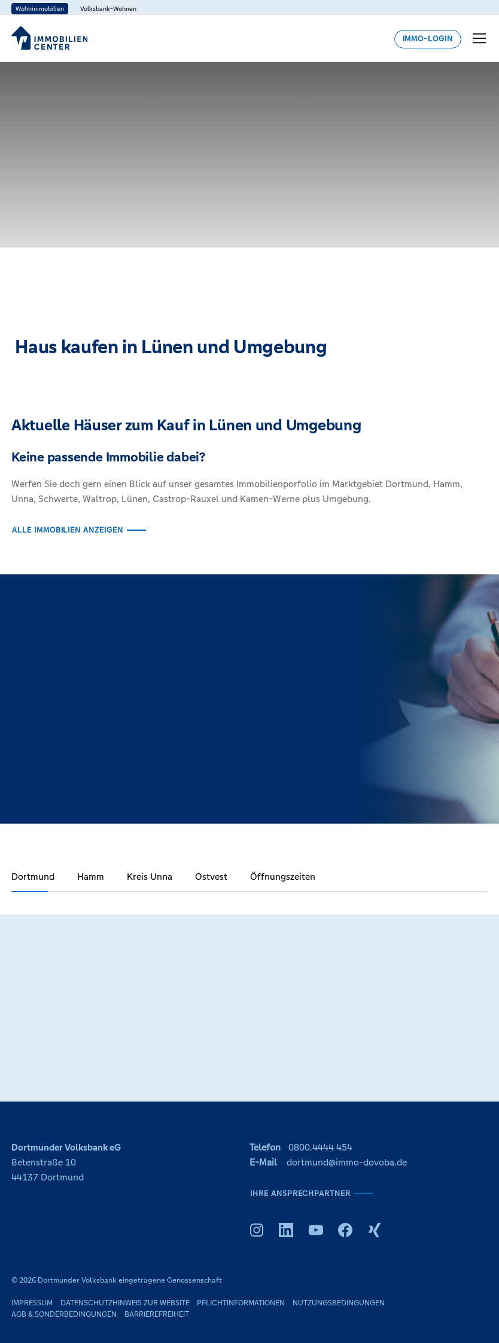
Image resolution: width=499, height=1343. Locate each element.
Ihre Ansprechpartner (300, 1193)
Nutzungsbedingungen (339, 1303)
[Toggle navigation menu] (480, 37)
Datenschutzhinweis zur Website (125, 1303)
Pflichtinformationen (241, 1303)
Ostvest (211, 876)
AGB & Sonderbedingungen (64, 1314)
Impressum (32, 1303)
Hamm (90, 876)
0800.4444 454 (320, 1147)
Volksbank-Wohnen (108, 9)
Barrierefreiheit (156, 1314)
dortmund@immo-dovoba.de (347, 1162)
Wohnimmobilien (40, 9)
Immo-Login (428, 39)
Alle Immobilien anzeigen (67, 530)
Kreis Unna (149, 876)
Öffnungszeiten (282, 876)
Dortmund (32, 876)
